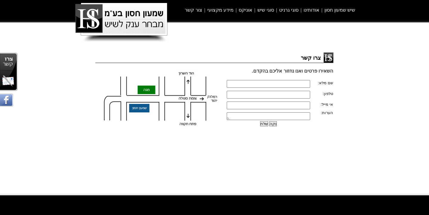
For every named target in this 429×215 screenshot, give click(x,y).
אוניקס (245, 10)
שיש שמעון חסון (339, 10)
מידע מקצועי (220, 10)
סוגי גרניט (289, 10)
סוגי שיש (265, 10)
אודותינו (311, 10)
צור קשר (193, 10)
